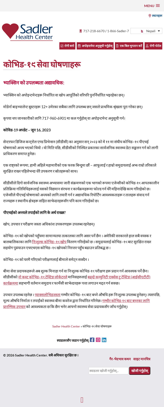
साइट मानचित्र (141, 359)
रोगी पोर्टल (153, 46)
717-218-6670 (94, 31)
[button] (152, 5)
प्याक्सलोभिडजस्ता (47, 294)
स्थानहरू (155, 15)
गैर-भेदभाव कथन (120, 359)
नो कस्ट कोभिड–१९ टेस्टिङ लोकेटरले (42, 277)
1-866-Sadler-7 (118, 31)
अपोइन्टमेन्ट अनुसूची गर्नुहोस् (95, 46)
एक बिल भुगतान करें (129, 46)
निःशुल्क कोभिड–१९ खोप (49, 242)
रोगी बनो (67, 46)
